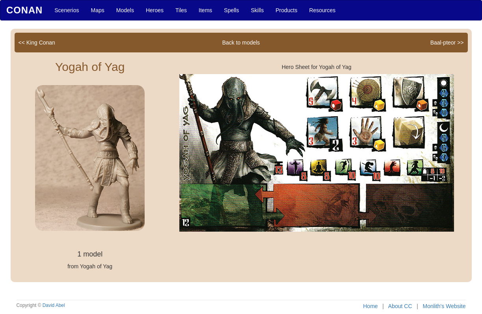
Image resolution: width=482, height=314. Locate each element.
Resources (322, 10)
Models (125, 10)
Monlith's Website (443, 306)
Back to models (241, 42)
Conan (24, 10)
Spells (231, 10)
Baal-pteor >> (447, 42)
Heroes (155, 10)
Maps (97, 10)
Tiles (181, 10)
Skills (257, 10)
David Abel (54, 305)
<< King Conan (37, 42)
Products (286, 10)
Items (205, 10)
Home (370, 306)
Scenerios (66, 10)
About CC (400, 306)
